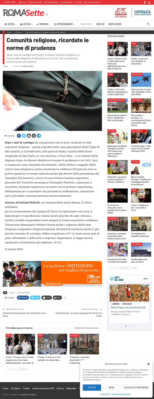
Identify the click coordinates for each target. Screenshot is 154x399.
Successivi (23, 369)
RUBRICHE (42, 24)
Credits (26, 388)
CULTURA (25, 24)
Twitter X (32, 395)
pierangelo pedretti (23, 292)
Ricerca (60, 388)
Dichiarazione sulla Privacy (121, 394)
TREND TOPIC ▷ (86, 24)
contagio (12, 292)
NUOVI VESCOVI (114, 24)
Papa (8, 335)
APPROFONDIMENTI (63, 24)
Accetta (92, 387)
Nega (111, 387)
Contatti (78, 2)
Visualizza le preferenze (136, 387)
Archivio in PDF (35, 2)
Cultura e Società (116, 100)
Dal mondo (137, 74)
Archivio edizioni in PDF (43, 388)
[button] (148, 364)
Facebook (24, 395)
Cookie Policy (105, 394)
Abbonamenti (51, 2)
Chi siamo (15, 388)
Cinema (135, 218)
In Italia (111, 131)
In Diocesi (75, 335)
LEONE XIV (100, 24)
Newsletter (66, 2)
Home (22, 2)
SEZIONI (9, 24)
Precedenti (11, 369)
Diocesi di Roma (92, 2)
